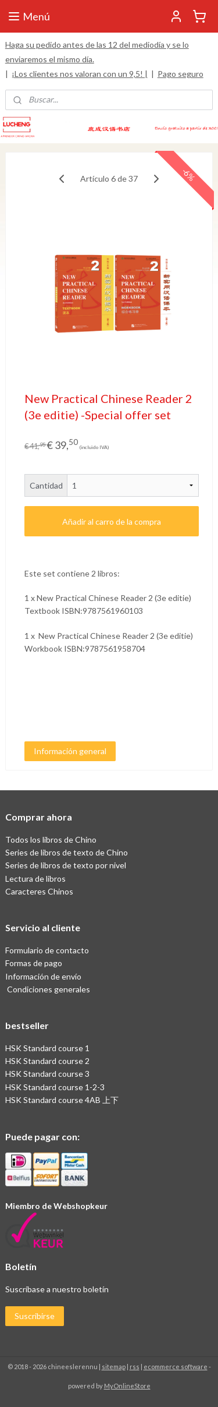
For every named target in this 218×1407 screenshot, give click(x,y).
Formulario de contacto (47, 950)
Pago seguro (180, 74)
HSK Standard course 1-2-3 (55, 1087)
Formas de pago (33, 963)
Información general (70, 750)
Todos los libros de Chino (51, 839)
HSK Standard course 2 (48, 1061)
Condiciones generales (47, 989)
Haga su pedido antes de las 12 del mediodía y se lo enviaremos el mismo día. (97, 52)
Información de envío (43, 976)
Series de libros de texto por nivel (65, 865)
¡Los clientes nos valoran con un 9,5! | (80, 74)
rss (135, 1366)
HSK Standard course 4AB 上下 (62, 1100)
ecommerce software (176, 1366)
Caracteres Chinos (39, 891)
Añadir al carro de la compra (111, 521)
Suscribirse (35, 1316)
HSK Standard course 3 (47, 1074)
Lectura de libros (35, 878)
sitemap (114, 1366)
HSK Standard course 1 (48, 1048)
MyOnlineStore (127, 1386)
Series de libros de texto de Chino (66, 852)
